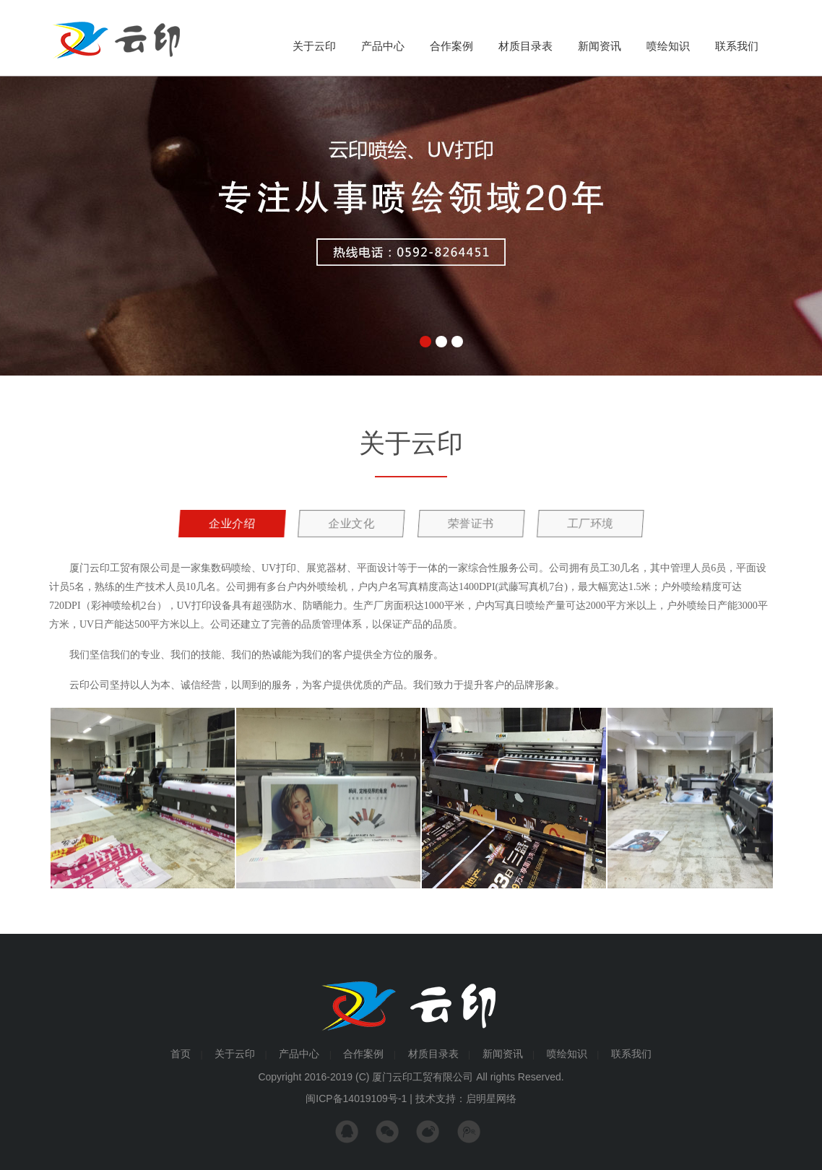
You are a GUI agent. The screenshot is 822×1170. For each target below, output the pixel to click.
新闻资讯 (599, 46)
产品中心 (382, 46)
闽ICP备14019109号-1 (356, 1098)
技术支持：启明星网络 (465, 1098)
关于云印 (314, 46)
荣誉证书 (470, 523)
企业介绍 (231, 523)
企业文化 (350, 523)
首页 (180, 1054)
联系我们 (736, 46)
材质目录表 (525, 46)
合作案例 (451, 46)
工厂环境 (589, 523)
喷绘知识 (668, 46)
